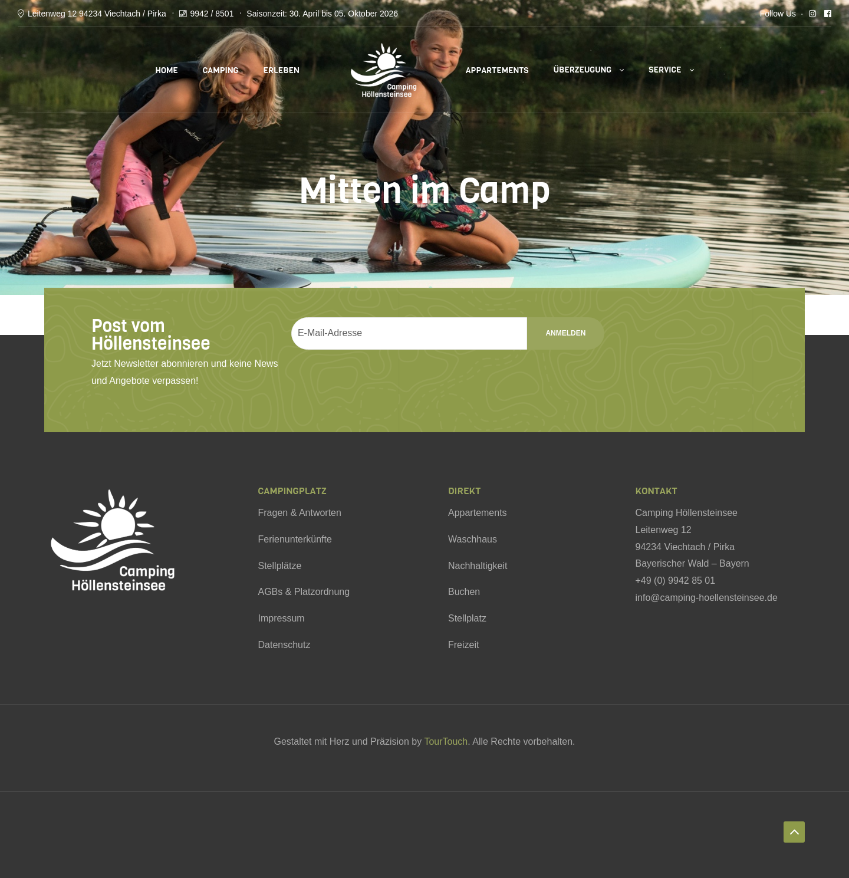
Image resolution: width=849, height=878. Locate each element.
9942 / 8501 (211, 13)
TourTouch (446, 741)
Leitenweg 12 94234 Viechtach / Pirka (97, 13)
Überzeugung (583, 69)
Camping (221, 70)
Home (166, 70)
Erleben (281, 70)
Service (665, 69)
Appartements (497, 70)
